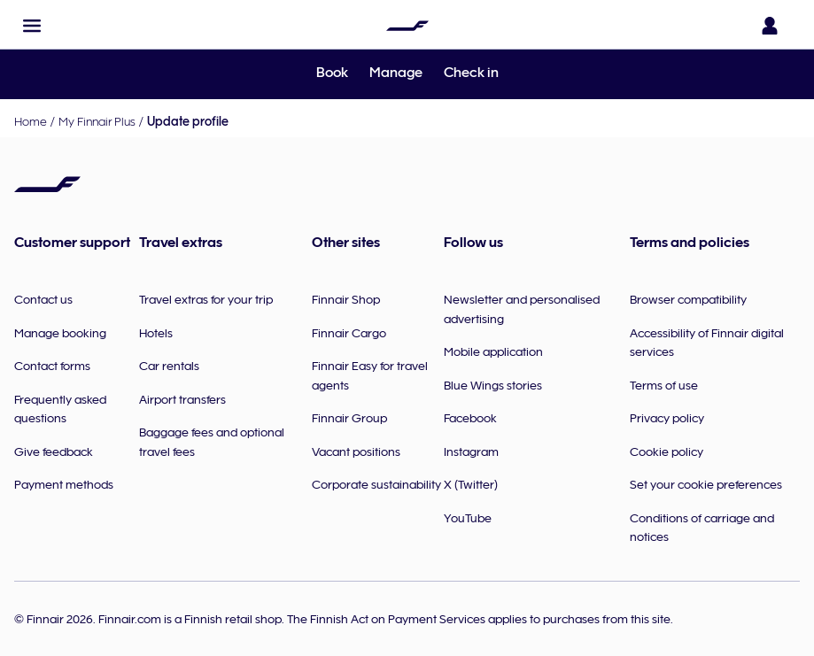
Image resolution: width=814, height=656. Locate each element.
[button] (32, 25)
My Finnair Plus (97, 121)
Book (332, 73)
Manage (396, 73)
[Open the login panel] (773, 25)
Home (30, 121)
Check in (471, 73)
